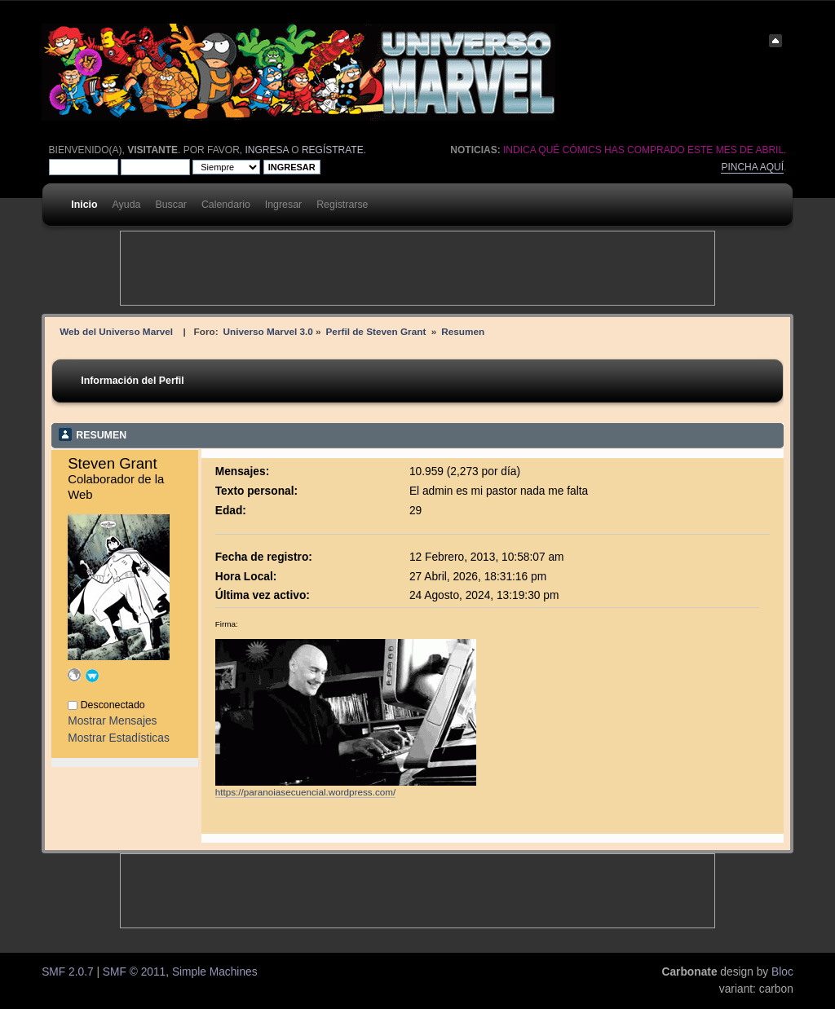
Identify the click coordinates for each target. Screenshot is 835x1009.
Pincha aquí (752, 167)
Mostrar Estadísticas (119, 738)
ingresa (267, 150)
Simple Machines (215, 972)
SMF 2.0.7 (67, 972)
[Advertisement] (417, 268)
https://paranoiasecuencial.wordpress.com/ (305, 791)
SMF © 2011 (134, 972)
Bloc (782, 972)
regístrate (333, 150)
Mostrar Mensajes (112, 721)
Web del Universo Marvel (116, 331)
